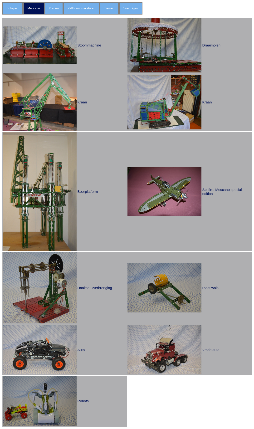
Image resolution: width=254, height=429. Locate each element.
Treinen (109, 8)
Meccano (34, 8)
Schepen (12, 8)
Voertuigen (130, 8)
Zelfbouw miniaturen (81, 8)
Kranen (54, 8)
